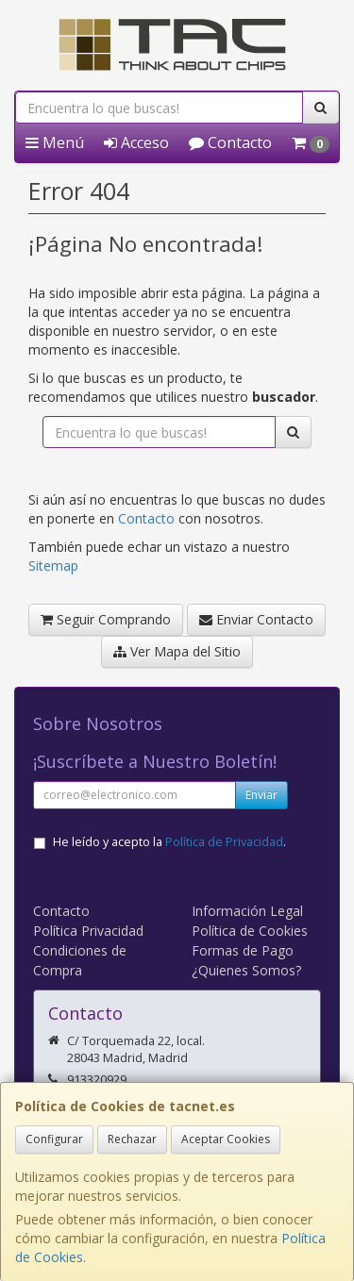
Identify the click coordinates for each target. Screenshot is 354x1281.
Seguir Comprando (106, 619)
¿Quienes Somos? (246, 970)
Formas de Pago (243, 950)
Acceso (136, 142)
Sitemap (53, 565)
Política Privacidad (88, 931)
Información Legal (247, 911)
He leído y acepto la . (169, 842)
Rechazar (132, 1139)
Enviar (261, 795)
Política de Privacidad (224, 842)
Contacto (230, 142)
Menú (54, 142)
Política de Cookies (250, 931)
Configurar (54, 1139)
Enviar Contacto (256, 619)
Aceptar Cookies (225, 1139)
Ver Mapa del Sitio (177, 651)
